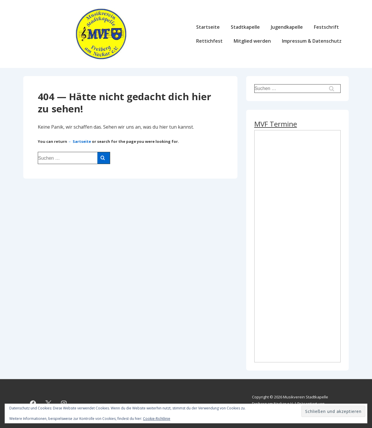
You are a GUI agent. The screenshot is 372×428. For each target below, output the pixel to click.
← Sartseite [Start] (79, 141)
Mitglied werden (252, 41)
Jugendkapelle (287, 27)
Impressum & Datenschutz (311, 41)
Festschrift (326, 27)
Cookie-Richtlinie (156, 418)
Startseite (208, 27)
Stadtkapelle (245, 27)
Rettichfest (209, 41)
